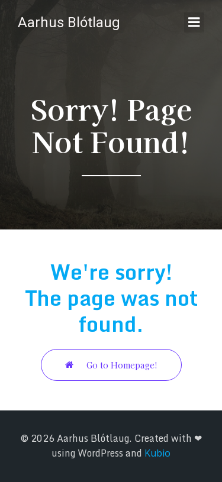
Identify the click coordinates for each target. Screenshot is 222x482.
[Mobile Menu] (194, 22)
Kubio (157, 453)
